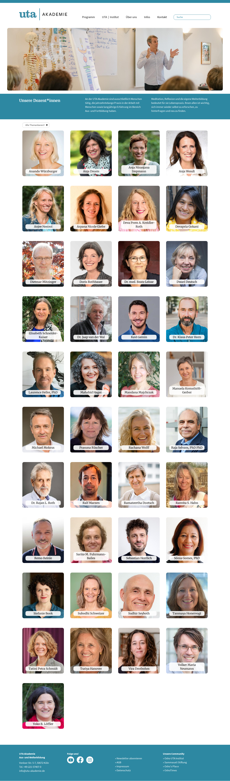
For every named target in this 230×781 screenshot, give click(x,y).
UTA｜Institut (110, 17)
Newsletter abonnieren (128, 758)
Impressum (122, 766)
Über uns (131, 17)
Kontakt (162, 17)
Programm (88, 17)
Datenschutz (123, 770)
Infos (147, 17)
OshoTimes (170, 770)
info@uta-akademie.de (32, 771)
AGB (118, 762)
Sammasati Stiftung (175, 762)
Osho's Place (171, 766)
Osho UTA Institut (173, 758)
